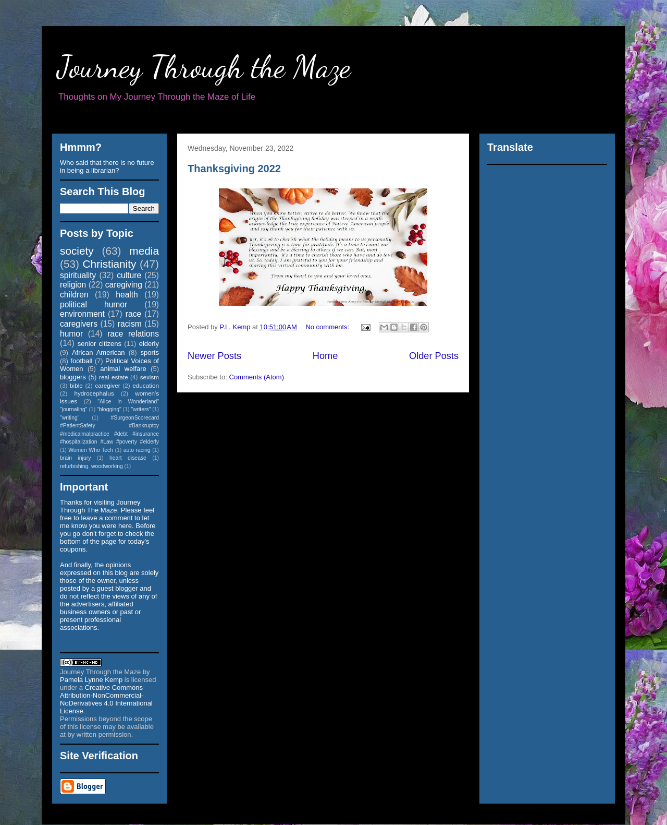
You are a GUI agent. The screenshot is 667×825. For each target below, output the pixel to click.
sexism (149, 377)
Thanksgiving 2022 (234, 168)
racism (130, 323)
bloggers (73, 377)
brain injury (75, 458)
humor (71, 333)
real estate (113, 377)
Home (325, 356)
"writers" (141, 409)
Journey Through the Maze (204, 67)
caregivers (78, 323)
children (74, 294)
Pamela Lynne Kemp (91, 680)
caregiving (123, 284)
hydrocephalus (94, 393)
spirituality (78, 275)
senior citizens (99, 344)
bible (76, 385)
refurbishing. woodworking (91, 466)
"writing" (69, 418)
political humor (93, 304)
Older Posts (434, 356)
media (144, 251)
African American (98, 352)
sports (150, 352)
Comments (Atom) (256, 377)
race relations (133, 333)
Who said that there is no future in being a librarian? (107, 166)
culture (129, 275)
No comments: (328, 327)
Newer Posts (214, 356)
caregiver (107, 385)
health (127, 294)
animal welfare (123, 369)
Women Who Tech (90, 450)
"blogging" (109, 409)
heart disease (127, 458)
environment (82, 313)
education (145, 385)
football (81, 361)
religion (73, 284)
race (133, 313)
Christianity (110, 264)
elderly (149, 344)
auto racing (137, 450)
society (77, 251)
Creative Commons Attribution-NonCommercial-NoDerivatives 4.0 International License (106, 699)
